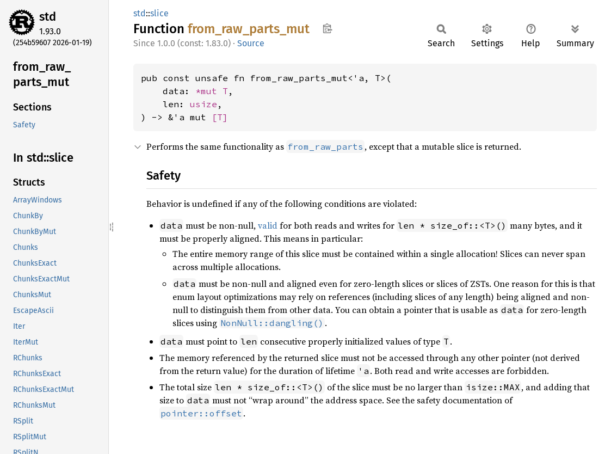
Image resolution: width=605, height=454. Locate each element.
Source (250, 43)
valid (267, 225)
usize (203, 104)
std (47, 16)
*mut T (211, 90)
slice (159, 13)
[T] (220, 117)
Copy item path (327, 28)
